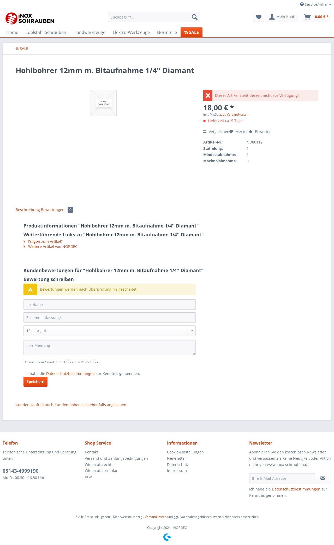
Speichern (35, 381)
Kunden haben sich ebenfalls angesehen (90, 404)
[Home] (12, 32)
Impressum (177, 470)
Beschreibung (28, 209)
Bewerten (260, 131)
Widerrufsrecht (98, 464)
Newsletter (176, 458)
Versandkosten (155, 516)
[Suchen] (194, 17)
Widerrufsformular (101, 470)
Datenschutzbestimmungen (70, 373)
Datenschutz (178, 464)
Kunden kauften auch (34, 404)
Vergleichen (216, 131)
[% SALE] (191, 32)
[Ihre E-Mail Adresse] (282, 478)
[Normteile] (167, 32)
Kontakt (91, 452)
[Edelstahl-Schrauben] (46, 32)
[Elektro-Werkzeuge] (131, 32)
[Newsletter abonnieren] (323, 478)
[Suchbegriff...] (154, 17)
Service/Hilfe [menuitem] (314, 4)
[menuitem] (154, 19)
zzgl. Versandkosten (233, 114)
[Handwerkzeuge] (89, 32)
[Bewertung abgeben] (109, 330)
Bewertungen (57, 209)
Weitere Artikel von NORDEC (50, 246)
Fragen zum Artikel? (43, 241)
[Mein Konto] (283, 17)
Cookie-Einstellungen (185, 452)
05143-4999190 (21, 471)
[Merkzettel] (258, 17)
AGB (88, 476)
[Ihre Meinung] (109, 347)
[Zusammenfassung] (109, 317)
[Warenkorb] (316, 17)
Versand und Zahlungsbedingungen (116, 458)
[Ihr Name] (109, 304)
